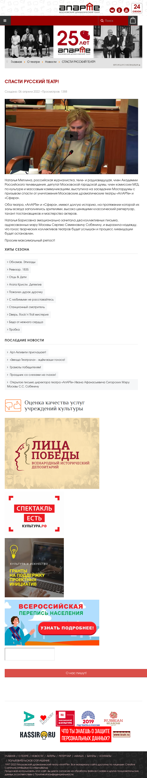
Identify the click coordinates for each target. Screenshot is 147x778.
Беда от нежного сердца (26, 322)
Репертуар (65, 756)
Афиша (79, 756)
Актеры (51, 756)
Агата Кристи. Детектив (25, 284)
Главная (10, 756)
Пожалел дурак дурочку (26, 292)
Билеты (91, 756)
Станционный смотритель (27, 307)
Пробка (14, 329)
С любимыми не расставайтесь (31, 299)
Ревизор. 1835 (19, 269)
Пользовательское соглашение (28, 760)
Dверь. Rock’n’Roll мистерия (28, 314)
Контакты (105, 756)
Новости (37, 756)
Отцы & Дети (18, 277)
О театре (23, 756)
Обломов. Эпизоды (22, 262)
